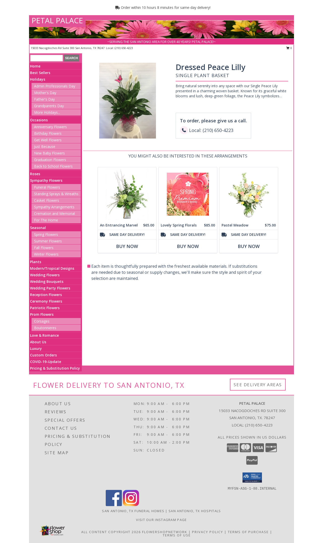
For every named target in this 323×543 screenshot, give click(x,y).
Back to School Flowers (53, 166)
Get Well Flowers (48, 140)
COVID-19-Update (45, 361)
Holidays (37, 79)
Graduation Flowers (50, 159)
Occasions (39, 120)
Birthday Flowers (48, 133)
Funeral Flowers (47, 187)
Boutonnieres (45, 327)
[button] (252, 477)
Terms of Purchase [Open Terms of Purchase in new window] (248, 532)
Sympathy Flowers (46, 180)
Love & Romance (44, 335)
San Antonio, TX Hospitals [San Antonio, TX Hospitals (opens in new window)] (195, 511)
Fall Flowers (43, 247)
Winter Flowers (46, 254)
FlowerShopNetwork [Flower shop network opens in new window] (164, 532)
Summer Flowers (48, 241)
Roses (35, 173)
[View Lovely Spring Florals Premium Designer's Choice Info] (188, 194)
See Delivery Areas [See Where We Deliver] (258, 385)
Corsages (41, 321)
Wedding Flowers (45, 275)
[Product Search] (46, 58)
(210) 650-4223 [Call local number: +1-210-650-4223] (124, 48)
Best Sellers (40, 72)
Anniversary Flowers (50, 126)
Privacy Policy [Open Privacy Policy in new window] (207, 532)
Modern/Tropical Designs (52, 268)
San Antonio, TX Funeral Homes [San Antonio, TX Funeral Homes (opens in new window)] (133, 511)
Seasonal (38, 227)
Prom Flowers (41, 314)
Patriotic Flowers (45, 307)
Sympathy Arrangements (54, 207)
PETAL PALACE (57, 20)
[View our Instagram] (131, 504)
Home (35, 66)
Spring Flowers (46, 234)
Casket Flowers (46, 200)
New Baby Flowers (49, 153)
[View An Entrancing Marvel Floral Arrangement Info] (127, 194)
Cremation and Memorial (54, 213)
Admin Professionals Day (54, 86)
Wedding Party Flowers (50, 288)
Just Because (44, 146)
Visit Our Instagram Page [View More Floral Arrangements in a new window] (161, 519)
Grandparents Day (49, 105)
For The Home (46, 220)
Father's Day (44, 99)
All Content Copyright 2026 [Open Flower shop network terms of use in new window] (111, 532)
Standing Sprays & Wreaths (56, 193)
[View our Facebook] (114, 504)
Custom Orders (43, 355)
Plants (35, 261)
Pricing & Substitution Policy (55, 368)
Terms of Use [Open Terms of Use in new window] (177, 535)
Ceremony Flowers (46, 301)
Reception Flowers (46, 294)
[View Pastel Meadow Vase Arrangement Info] (249, 194)
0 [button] (289, 48)
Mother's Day (45, 92)
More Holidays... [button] (47, 112)
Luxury (36, 348)
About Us (38, 342)
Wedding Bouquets (46, 281)
